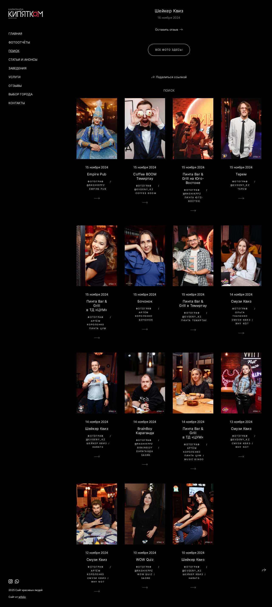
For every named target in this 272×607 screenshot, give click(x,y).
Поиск (13, 51)
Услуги (14, 77)
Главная (15, 33)
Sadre (145, 455)
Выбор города (20, 94)
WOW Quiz (145, 559)
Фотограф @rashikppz (96, 183)
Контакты (16, 103)
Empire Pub (96, 174)
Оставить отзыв (166, 29)
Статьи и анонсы (22, 59)
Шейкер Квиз (96, 428)
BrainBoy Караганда (145, 430)
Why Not (242, 323)
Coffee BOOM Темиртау (144, 176)
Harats (97, 447)
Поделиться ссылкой (171, 77)
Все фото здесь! (169, 49)
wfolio (22, 596)
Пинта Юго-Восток (194, 199)
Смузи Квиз (241, 301)
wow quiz (144, 574)
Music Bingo (194, 459)
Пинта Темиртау (194, 320)
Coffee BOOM (146, 193)
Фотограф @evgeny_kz (143, 187)
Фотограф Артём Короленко (95, 321)
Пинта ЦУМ (97, 328)
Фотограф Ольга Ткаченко (240, 312)
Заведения (17, 68)
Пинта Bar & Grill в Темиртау (193, 303)
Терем (241, 174)
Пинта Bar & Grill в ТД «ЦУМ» (96, 305)
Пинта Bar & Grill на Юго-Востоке (193, 178)
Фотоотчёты (19, 42)
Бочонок (144, 301)
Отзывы (15, 86)
